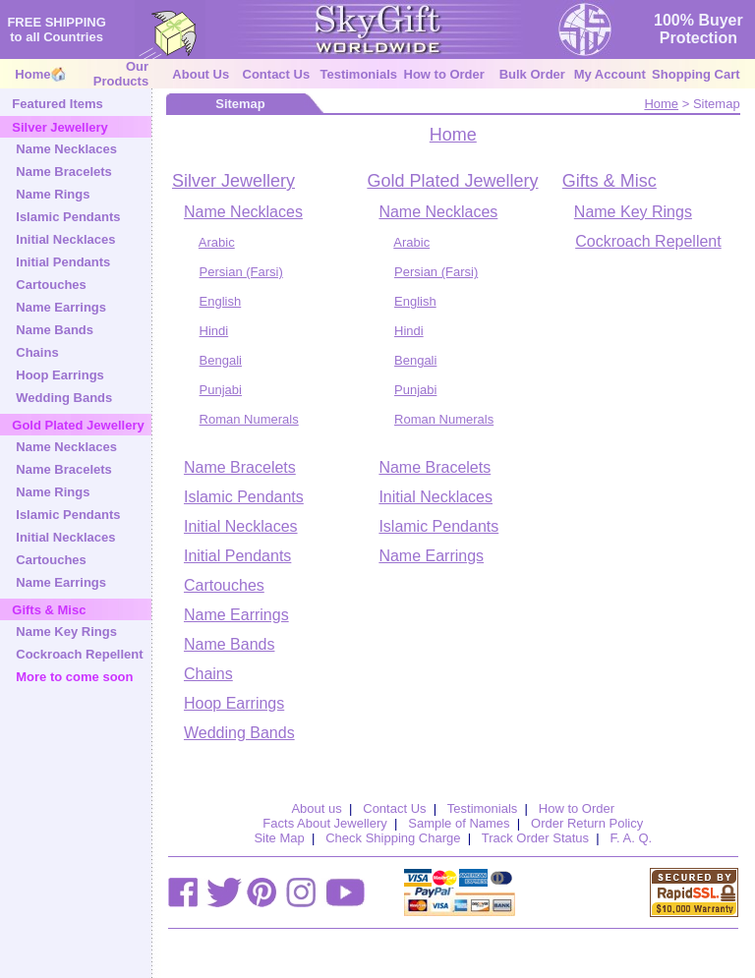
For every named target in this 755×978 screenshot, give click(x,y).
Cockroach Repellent (79, 654)
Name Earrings (61, 307)
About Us (200, 74)
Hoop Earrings (60, 375)
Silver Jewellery (233, 181)
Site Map (279, 838)
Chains (37, 352)
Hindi (214, 330)
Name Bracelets (64, 171)
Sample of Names (458, 823)
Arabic (217, 242)
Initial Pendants (63, 262)
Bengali (221, 360)
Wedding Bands (64, 397)
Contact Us (277, 74)
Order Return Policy (587, 823)
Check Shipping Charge (392, 838)
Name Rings (52, 194)
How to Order (444, 74)
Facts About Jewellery (324, 823)
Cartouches (51, 284)
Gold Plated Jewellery (452, 181)
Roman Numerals (249, 419)
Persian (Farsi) (241, 271)
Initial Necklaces (65, 239)
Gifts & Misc (609, 181)
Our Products (120, 73)
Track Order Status (535, 838)
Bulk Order (532, 74)
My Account (610, 74)
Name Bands (54, 329)
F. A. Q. (631, 838)
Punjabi (221, 389)
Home (32, 74)
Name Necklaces (66, 149)
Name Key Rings (66, 631)
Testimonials (358, 74)
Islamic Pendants (68, 216)
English (221, 301)
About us (316, 808)
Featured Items (57, 103)
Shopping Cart (696, 74)
